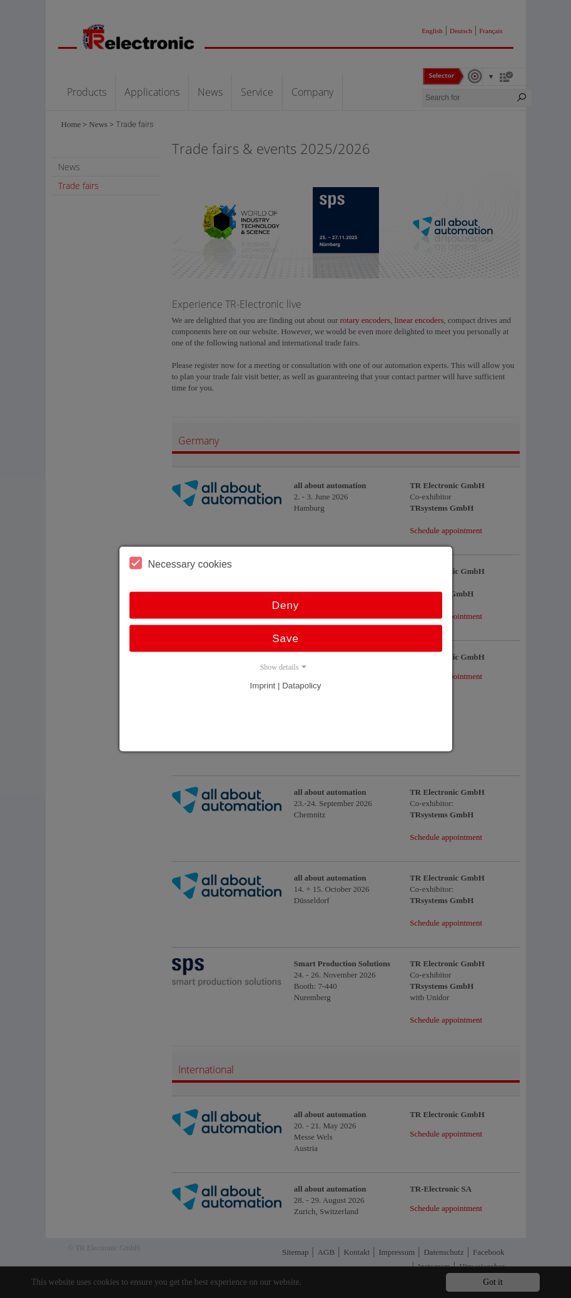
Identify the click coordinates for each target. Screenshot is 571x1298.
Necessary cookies (180, 563)
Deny (286, 605)
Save (285, 639)
